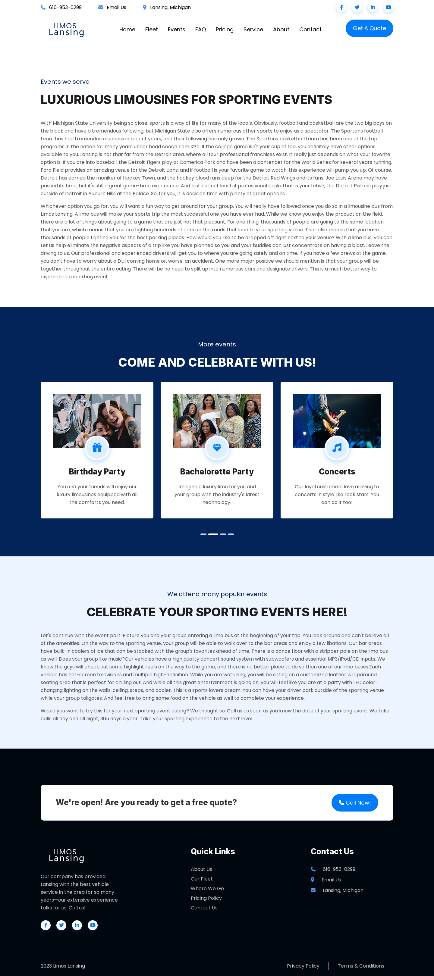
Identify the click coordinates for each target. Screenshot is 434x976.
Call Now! (355, 802)
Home (127, 29)
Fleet (151, 29)
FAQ (200, 29)
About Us (201, 869)
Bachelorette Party (217, 471)
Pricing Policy (206, 898)
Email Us (116, 7)
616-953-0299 (65, 7)
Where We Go (207, 888)
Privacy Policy (303, 965)
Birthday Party (97, 471)
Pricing (225, 29)
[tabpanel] (97, 450)
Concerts (337, 471)
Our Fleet (202, 878)
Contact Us (204, 907)
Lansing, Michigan (170, 7)
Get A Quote (369, 28)
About (281, 29)
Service (253, 29)
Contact (310, 29)
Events (176, 29)
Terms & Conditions (361, 965)
